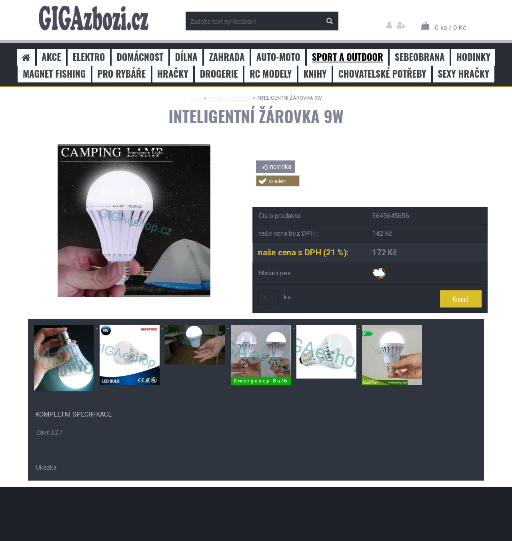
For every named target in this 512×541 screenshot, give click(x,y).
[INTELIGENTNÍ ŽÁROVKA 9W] (134, 147)
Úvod (196, 98)
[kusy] (268, 297)
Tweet (370, 191)
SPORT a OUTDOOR (229, 98)
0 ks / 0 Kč (450, 28)
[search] (329, 21)
